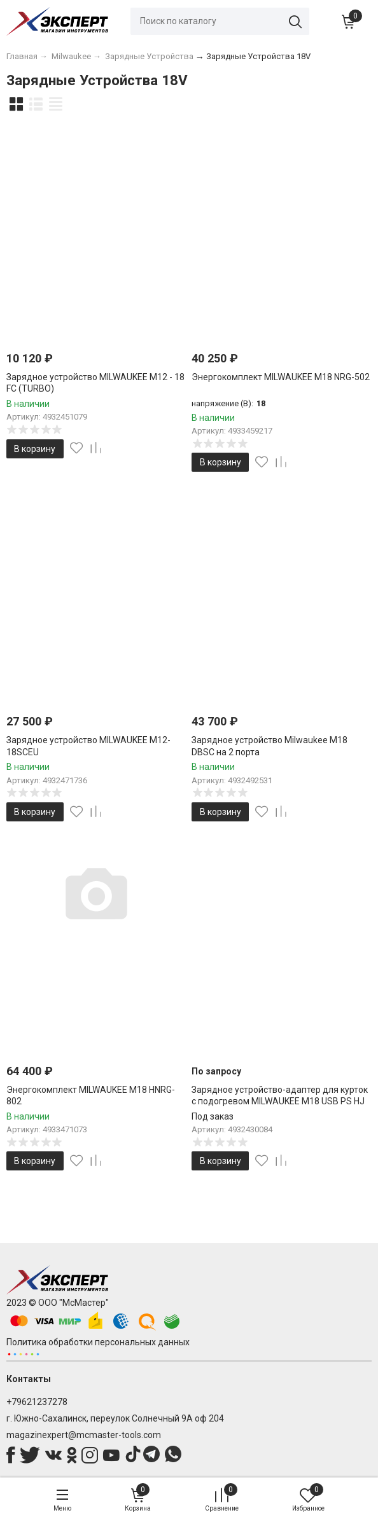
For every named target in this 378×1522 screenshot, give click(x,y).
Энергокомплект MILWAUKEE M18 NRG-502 (281, 377)
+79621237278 (36, 1402)
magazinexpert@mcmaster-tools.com (83, 1435)
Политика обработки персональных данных (98, 1342)
